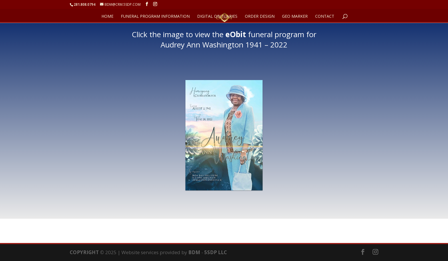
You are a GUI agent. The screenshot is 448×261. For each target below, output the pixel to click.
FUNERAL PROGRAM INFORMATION (155, 16)
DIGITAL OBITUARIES (217, 16)
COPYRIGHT (84, 252)
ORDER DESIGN (260, 16)
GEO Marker (295, 16)
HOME (107, 16)
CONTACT (324, 16)
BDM (194, 252)
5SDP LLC (215, 252)
